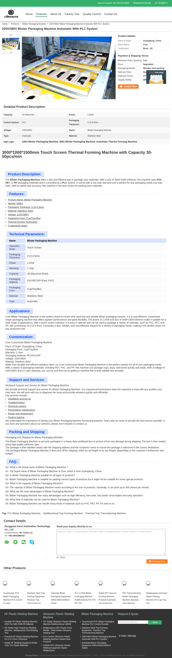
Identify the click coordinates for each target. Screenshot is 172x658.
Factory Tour (72, 14)
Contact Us (110, 14)
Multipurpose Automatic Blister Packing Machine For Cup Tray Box (156, 598)
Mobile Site (124, 640)
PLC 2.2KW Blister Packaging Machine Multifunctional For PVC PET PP (85, 598)
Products (41, 14)
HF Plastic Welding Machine (21, 614)
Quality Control (92, 14)
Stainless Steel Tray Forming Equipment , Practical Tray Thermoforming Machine (36, 600)
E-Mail (122, 635)
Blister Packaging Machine (34, 24)
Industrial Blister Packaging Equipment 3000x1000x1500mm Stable (61, 598)
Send (155, 622)
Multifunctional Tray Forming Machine (62, 513)
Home (29, 14)
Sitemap (131, 635)
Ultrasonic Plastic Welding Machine (58, 616)
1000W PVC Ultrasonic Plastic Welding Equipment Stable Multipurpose (56, 648)
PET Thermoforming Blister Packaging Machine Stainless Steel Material (131, 598)
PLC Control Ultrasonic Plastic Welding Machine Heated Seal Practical (56, 639)
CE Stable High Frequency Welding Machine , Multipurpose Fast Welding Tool (21, 630)
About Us (55, 14)
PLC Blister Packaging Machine (23, 513)
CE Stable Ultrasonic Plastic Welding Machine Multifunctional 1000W (59, 622)
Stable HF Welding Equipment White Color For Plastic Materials (21, 644)
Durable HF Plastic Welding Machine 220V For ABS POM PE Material (21, 622)
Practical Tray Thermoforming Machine (105, 513)
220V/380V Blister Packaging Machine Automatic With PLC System (99, 637)
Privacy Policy (31, 655)
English (164, 2)
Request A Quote (142, 3)
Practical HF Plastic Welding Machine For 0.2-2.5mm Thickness (21, 637)
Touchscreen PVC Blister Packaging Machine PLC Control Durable (12, 598)
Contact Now (124, 86)
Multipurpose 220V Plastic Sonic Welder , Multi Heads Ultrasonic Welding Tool (57, 630)
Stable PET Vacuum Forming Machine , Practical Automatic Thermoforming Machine (108, 600)
